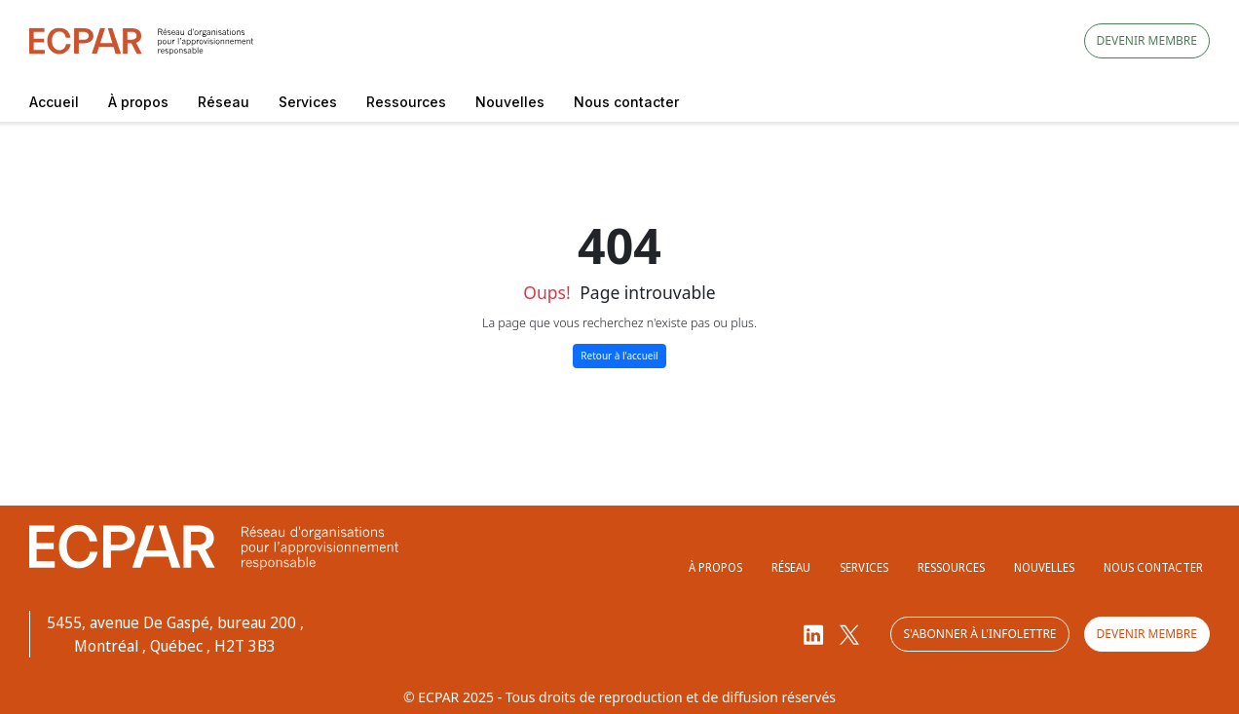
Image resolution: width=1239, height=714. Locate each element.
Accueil (54, 102)
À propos (138, 102)
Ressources (406, 102)
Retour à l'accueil (619, 355)
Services (308, 102)
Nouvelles (509, 102)
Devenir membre (1147, 40)
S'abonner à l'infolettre (979, 633)
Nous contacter (626, 102)
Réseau (223, 102)
